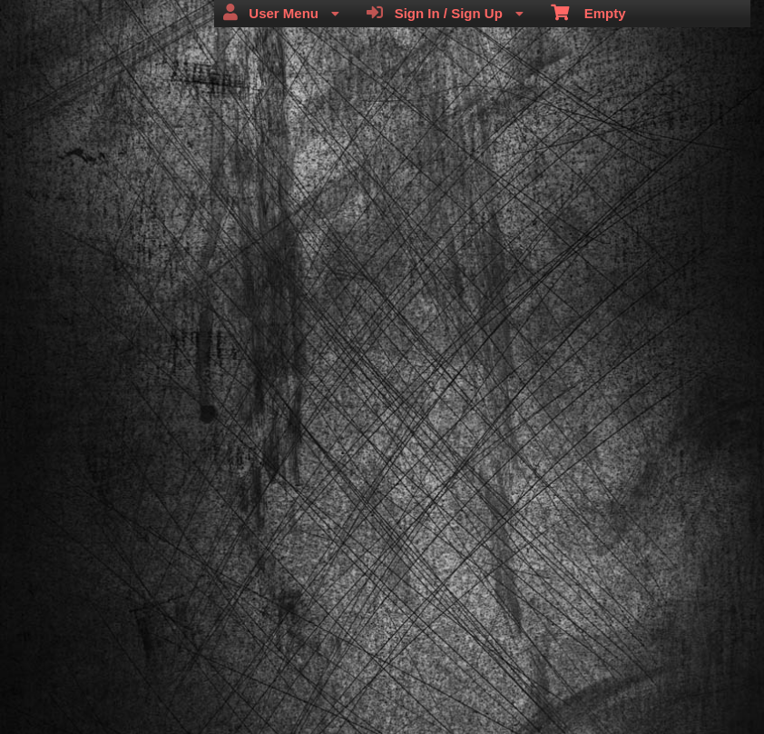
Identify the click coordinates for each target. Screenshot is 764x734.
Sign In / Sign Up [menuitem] (445, 13)
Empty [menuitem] (588, 12)
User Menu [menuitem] (281, 13)
